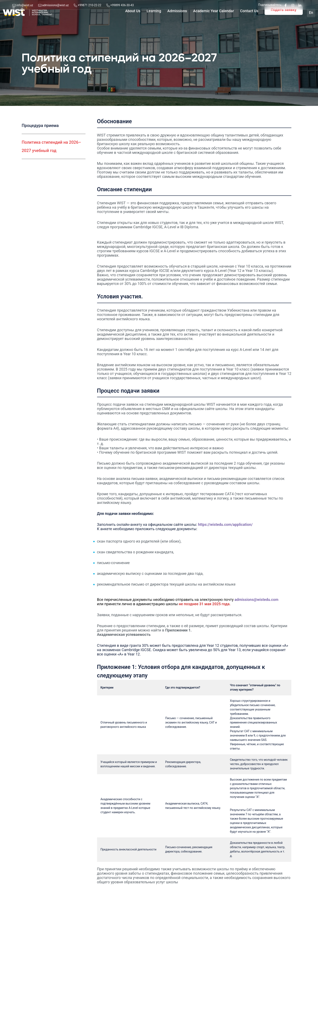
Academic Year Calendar (203, 23)
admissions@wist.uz (55, 5)
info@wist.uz (24, 5)
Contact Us (239, 23)
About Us (122, 23)
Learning (143, 23)
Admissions (167, 23)
